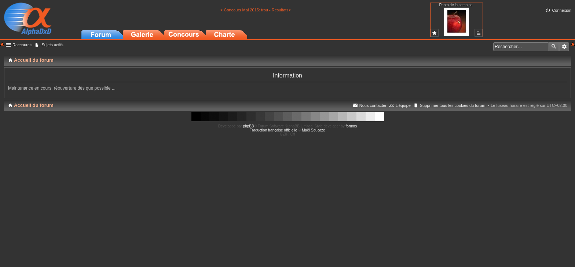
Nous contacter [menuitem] (373, 105)
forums (351, 126)
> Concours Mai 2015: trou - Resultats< (255, 10)
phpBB (248, 126)
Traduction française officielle (273, 130)
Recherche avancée (564, 46)
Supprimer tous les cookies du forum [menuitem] (453, 105)
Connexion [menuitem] (561, 10)
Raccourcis (22, 45)
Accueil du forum (34, 105)
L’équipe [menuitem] (403, 105)
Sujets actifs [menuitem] (52, 45)
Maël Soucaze (313, 130)
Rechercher (553, 46)
